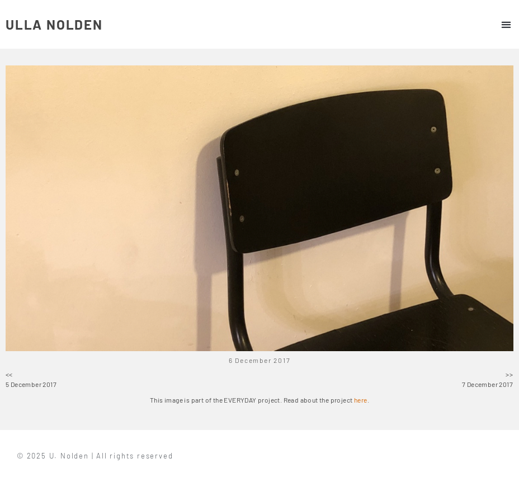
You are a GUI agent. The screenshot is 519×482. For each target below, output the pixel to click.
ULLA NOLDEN (54, 24)
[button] (505, 24)
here (360, 400)
